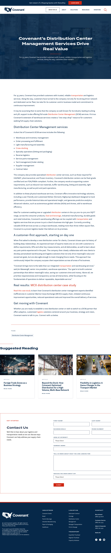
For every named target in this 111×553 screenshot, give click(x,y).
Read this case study (22, 290)
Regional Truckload (74, 537)
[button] (64, 10)
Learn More (75, 3)
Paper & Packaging (47, 524)
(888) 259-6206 (99, 516)
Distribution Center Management (61, 114)
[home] (14, 9)
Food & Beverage (47, 519)
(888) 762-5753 (99, 522)
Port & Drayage (73, 527)
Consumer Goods (47, 513)
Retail (43, 516)
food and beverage (53, 216)
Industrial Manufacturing (49, 521)
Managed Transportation (75, 524)
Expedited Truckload (74, 535)
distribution (51, 175)
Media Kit (98, 532)
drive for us (53, 10)
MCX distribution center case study (53, 285)
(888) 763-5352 (99, 528)
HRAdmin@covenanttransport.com (11, 534)
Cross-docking (22, 148)
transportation (77, 95)
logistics (40, 312)
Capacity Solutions (74, 540)
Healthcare (45, 527)
